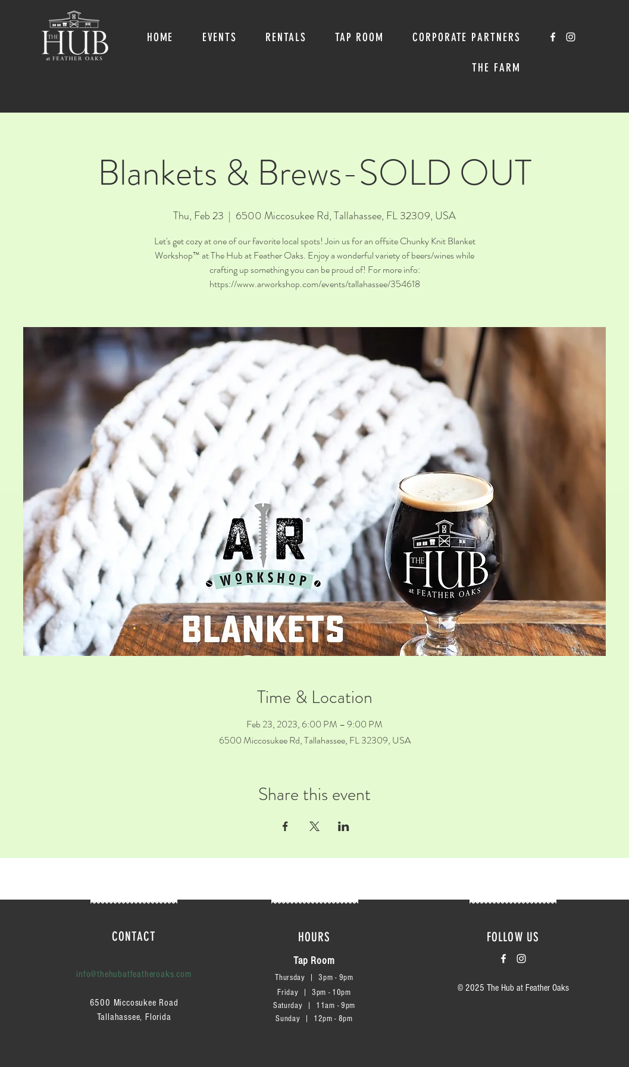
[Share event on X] (314, 826)
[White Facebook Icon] (553, 37)
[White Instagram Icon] (571, 37)
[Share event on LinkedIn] (343, 826)
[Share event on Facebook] (285, 826)
